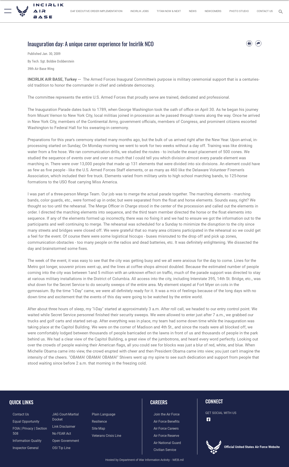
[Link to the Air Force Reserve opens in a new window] (162, 435)
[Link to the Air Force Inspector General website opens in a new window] (63, 414)
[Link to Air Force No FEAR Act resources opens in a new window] (60, 435)
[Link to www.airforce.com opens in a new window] (162, 414)
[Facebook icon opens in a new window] (208, 419)
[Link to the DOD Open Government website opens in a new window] (63, 442)
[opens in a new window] (169, 11)
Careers (158, 402)
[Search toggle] (281, 11)
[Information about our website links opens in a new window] (62, 428)
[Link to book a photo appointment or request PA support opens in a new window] (239, 11)
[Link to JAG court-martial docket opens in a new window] (69, 421)
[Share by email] (258, 43)
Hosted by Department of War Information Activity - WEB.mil (144, 458)
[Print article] (249, 43)
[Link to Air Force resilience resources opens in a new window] (100, 428)
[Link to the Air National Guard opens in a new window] (163, 442)
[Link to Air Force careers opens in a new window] (162, 428)
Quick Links (21, 402)
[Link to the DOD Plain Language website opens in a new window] (103, 421)
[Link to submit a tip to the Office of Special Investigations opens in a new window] (101, 414)
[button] (7, 11)
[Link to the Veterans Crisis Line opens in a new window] (107, 442)
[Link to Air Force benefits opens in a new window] (162, 421)
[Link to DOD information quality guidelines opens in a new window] (22, 440)
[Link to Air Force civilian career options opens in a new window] (161, 449)
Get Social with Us (220, 413)
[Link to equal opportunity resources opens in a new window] (21, 421)
